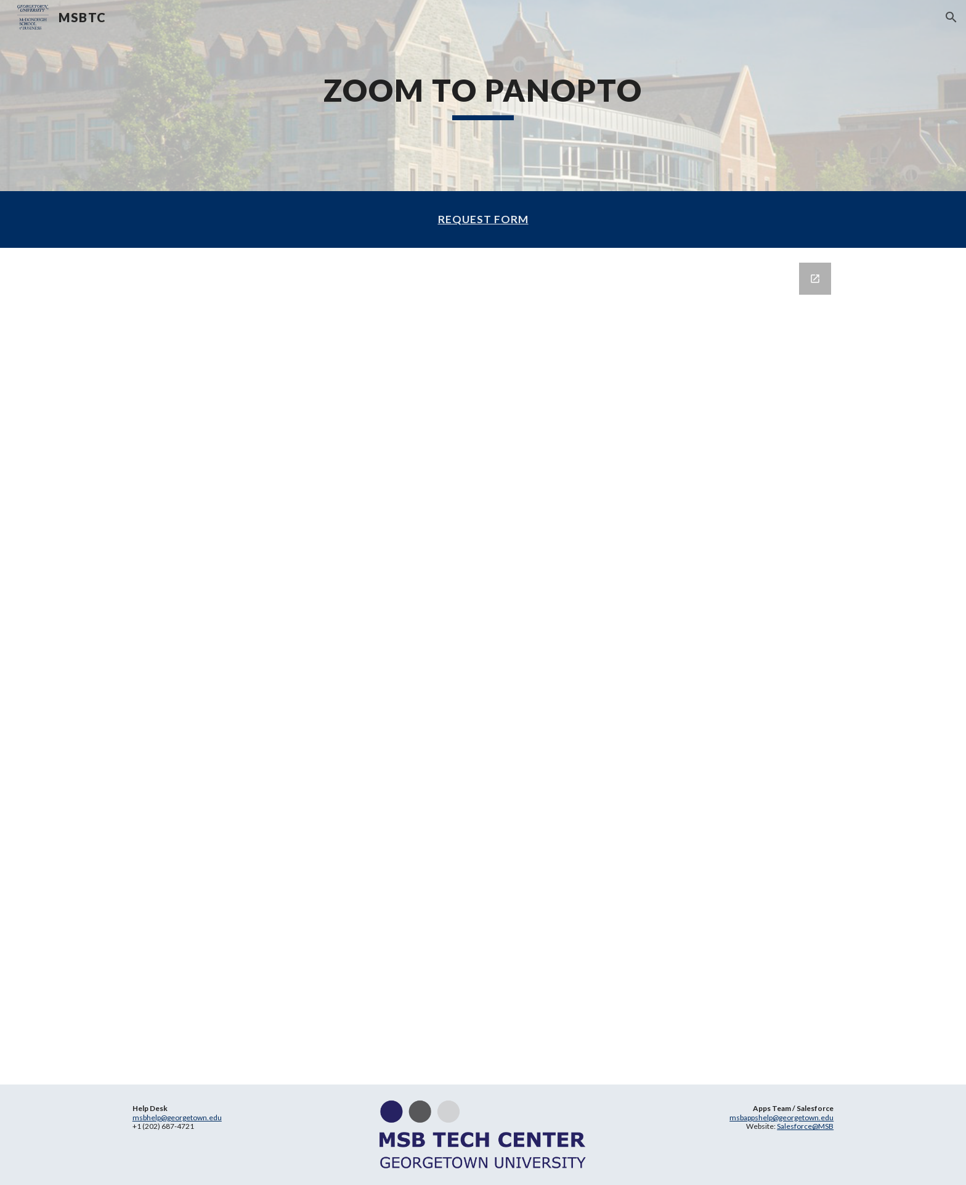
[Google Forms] (483, 666)
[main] (483, 95)
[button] (951, 17)
